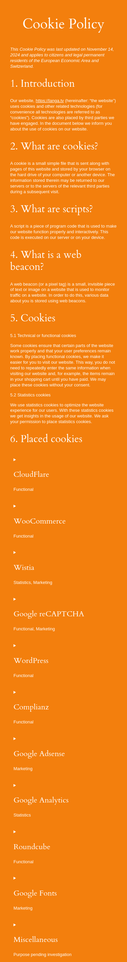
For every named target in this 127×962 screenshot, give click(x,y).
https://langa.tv (50, 100)
